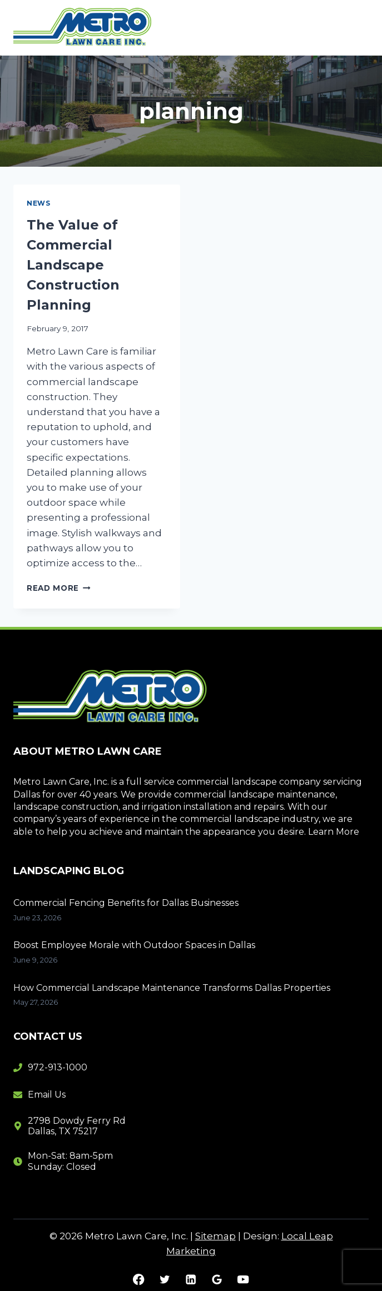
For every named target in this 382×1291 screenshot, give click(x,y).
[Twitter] (164, 1279)
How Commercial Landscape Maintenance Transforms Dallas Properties (171, 988)
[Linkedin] (191, 1279)
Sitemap (215, 1236)
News (38, 203)
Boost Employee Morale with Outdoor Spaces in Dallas (134, 945)
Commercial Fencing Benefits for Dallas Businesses (126, 903)
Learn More (333, 831)
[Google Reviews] (217, 1279)
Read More (59, 588)
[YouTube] (243, 1279)
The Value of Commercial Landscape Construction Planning (73, 265)
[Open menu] (356, 27)
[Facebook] (138, 1279)
